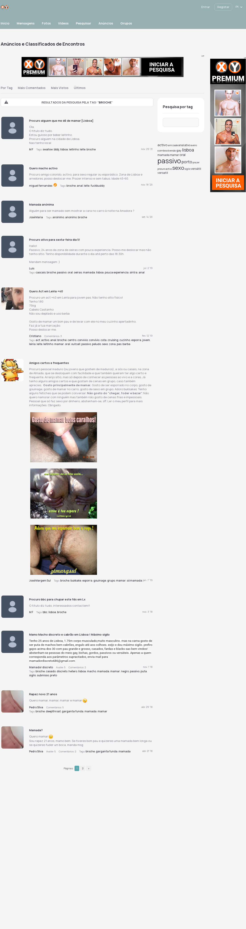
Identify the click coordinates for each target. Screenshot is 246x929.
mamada (89, 272)
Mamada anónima (41, 204)
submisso (43, 675)
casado (51, 671)
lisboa (64, 149)
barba (126, 344)
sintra (133, 272)
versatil (162, 173)
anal (80, 186)
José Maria (36, 217)
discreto (62, 671)
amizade (173, 145)
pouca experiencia (117, 272)
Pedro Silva (36, 707)
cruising (113, 340)
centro (72, 340)
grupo (111, 580)
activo (45, 340)
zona (112, 344)
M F (31, 149)
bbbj (56, 149)
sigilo (32, 675)
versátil (196, 169)
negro (125, 671)
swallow (48, 149)
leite (82, 149)
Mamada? (36, 730)
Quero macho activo (43, 168)
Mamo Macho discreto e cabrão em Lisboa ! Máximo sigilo (69, 634)
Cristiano (35, 336)
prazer (196, 162)
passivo (62, 272)
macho (91, 671)
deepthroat (53, 711)
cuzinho (124, 340)
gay (178, 150)
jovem (146, 340)
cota (104, 340)
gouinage (99, 580)
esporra (136, 340)
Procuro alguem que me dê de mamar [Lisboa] (61, 121)
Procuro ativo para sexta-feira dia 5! (54, 240)
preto (53, 675)
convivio (82, 340)
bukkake (76, 580)
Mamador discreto (41, 667)
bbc (45, 612)
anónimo (58, 217)
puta (144, 671)
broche (91, 149)
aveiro (194, 145)
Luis (31, 268)
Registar (223, 7)
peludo (96, 344)
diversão (171, 150)
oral (70, 272)
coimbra (162, 150)
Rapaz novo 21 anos (43, 694)
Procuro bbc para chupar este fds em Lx (57, 599)
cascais (41, 272)
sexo (105, 344)
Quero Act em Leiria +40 (46, 291)
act (38, 340)
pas (119, 344)
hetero (73, 671)
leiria (32, 344)
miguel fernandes (41, 186)
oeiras (78, 272)
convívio (94, 340)
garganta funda (72, 711)
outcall (75, 344)
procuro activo (164, 168)
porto (186, 161)
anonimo (71, 217)
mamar (59, 344)
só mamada (134, 580)
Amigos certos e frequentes (49, 363)
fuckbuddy (98, 186)
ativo (187, 145)
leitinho (74, 149)
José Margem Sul (40, 580)
